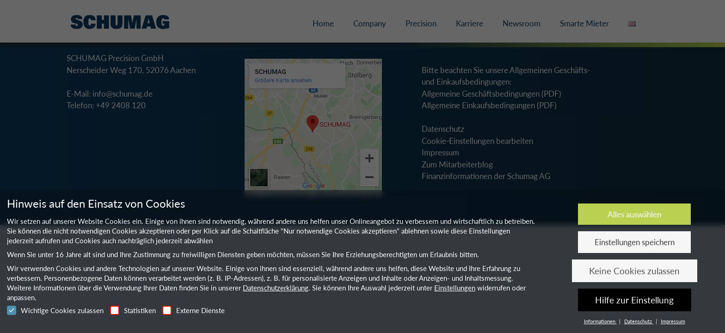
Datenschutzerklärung (275, 288)
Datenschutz (638, 321)
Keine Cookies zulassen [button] (634, 270)
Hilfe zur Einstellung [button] (634, 300)
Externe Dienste (193, 310)
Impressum (673, 321)
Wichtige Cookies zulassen (55, 310)
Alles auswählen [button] (634, 214)
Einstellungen (454, 288)
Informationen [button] (600, 321)
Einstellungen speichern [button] (635, 242)
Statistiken (133, 310)
